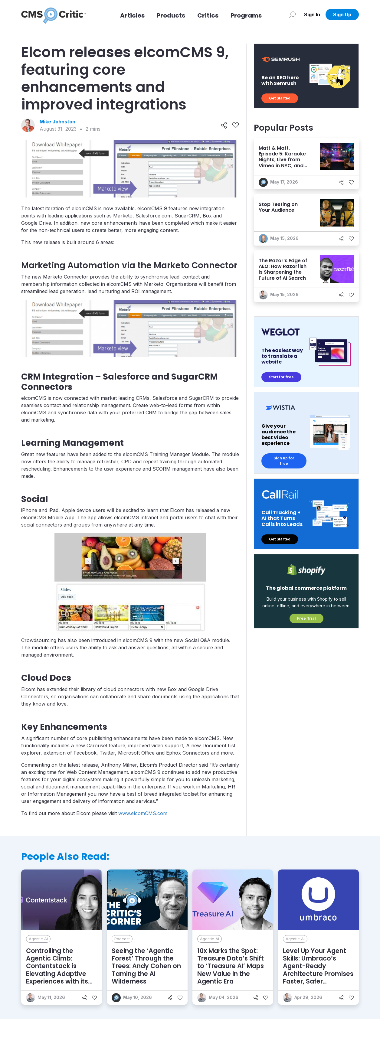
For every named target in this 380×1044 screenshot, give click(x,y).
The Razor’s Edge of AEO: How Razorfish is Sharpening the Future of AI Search (283, 269)
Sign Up (342, 14)
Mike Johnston (57, 122)
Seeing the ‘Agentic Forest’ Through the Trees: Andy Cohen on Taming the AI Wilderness (146, 966)
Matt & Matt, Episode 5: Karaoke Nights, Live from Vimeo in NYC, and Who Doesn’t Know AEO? (282, 163)
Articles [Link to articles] (132, 15)
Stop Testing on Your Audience (278, 207)
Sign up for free (284, 461)
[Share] (224, 125)
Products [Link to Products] (171, 15)
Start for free (281, 377)
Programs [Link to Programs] (246, 15)
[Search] (292, 14)
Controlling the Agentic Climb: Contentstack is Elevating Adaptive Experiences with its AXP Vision (57, 969)
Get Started (279, 98)
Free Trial (306, 618)
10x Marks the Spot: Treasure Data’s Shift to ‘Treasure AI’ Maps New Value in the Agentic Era (230, 966)
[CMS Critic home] (53, 14)
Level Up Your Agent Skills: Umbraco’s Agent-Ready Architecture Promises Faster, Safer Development (318, 969)
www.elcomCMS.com (142, 813)
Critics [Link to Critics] (207, 15)
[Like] (235, 125)
